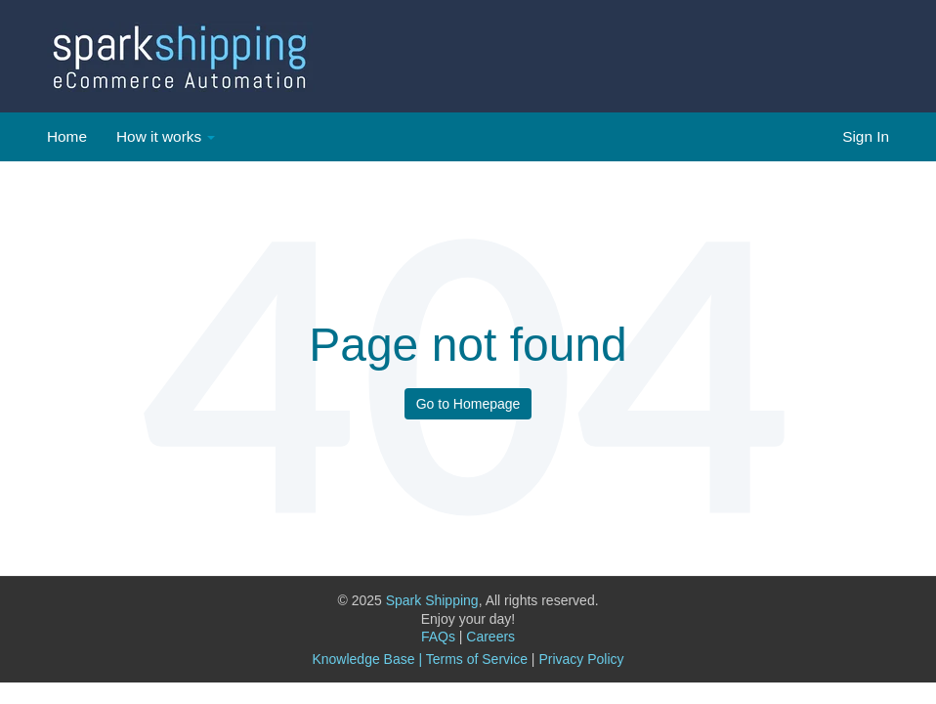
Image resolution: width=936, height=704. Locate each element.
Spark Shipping (432, 600)
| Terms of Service (473, 659)
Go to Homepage (468, 404)
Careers (490, 636)
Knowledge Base (363, 659)
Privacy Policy (580, 659)
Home (67, 136)
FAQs (442, 636)
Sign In (865, 136)
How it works (158, 136)
